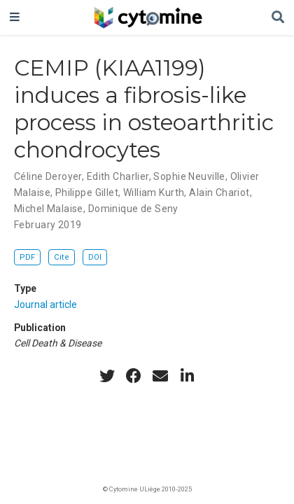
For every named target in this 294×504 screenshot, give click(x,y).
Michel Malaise (48, 208)
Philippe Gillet (86, 192)
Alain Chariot (219, 192)
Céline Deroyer (48, 176)
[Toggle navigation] (15, 17)
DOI (95, 257)
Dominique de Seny (133, 208)
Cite (61, 257)
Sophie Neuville (189, 176)
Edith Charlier (118, 176)
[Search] (278, 18)
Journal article (45, 304)
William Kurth (153, 192)
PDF (27, 257)
